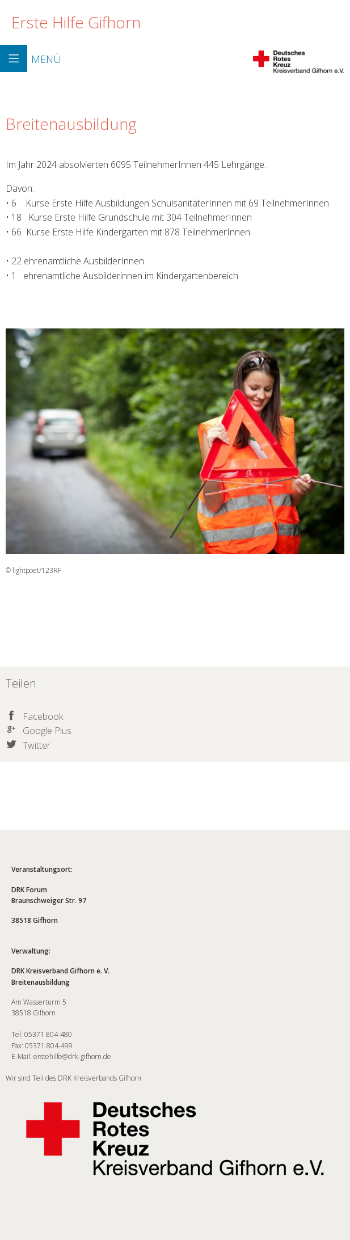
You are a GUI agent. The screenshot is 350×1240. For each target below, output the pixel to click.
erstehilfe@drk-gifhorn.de (72, 1056)
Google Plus (47, 730)
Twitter (36, 745)
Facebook (43, 716)
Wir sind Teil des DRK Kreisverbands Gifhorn (175, 1134)
